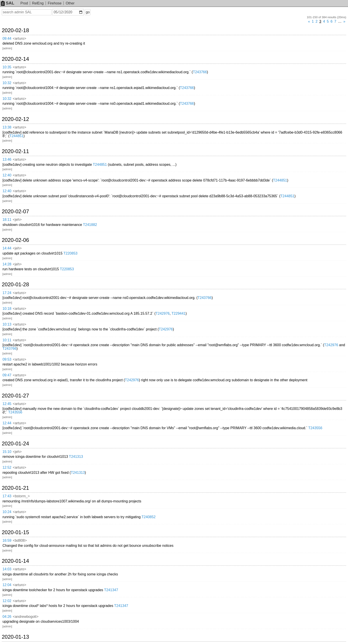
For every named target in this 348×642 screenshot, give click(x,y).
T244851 (17, 136)
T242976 (163, 313)
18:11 (6, 219)
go (88, 12)
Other (70, 3)
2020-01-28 (15, 284)
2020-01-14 (15, 561)
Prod (24, 3)
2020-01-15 (15, 532)
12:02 (6, 601)
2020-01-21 (15, 488)
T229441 (179, 313)
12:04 (6, 585)
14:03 (6, 569)
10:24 (6, 512)
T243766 (200, 72)
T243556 (15, 412)
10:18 (6, 308)
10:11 (6, 340)
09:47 (6, 375)
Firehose (54, 3)
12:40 (6, 175)
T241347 (111, 590)
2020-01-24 (15, 443)
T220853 (70, 253)
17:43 (6, 496)
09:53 (6, 359)
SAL (7, 3)
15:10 (6, 452)
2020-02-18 (15, 30)
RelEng (38, 3)
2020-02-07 (15, 211)
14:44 (6, 248)
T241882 (90, 225)
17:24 (6, 293)
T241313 (76, 456)
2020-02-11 (15, 151)
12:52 (6, 467)
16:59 (6, 540)
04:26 (6, 616)
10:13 (6, 324)
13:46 (6, 159)
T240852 (149, 517)
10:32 (6, 83)
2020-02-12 (15, 119)
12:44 (6, 423)
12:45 (6, 404)
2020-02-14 (15, 59)
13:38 (6, 127)
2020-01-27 (15, 395)
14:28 (6, 264)
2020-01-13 (15, 637)
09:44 (6, 38)
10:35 (6, 67)
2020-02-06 (15, 240)
